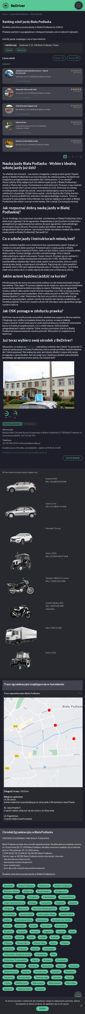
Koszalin (46, 925)
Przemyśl (61, 960)
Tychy (7, 983)
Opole (35, 948)
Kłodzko (20, 925)
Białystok (44, 885)
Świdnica (70, 971)
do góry (78, 995)
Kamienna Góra (24, 920)
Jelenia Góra (66, 914)
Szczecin (8, 977)
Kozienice (61, 925)
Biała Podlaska (26, 885)
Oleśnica (8, 948)
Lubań (19, 937)
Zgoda (42, 1009)
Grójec (64, 908)
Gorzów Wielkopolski (44, 908)
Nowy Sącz (22, 943)
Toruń (69, 977)
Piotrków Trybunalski (15, 960)
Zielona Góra (24, 989)
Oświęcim (41, 954)
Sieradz (74, 966)
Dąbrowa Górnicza (14, 902)
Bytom (7, 897)
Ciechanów (48, 897)
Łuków (54, 937)
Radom (21, 966)
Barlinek (8, 885)
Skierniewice (10, 971)
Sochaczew (40, 971)
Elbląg (32, 902)
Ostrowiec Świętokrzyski (17, 954)
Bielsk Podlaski (62, 885)
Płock (35, 960)
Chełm (20, 897)
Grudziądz (9, 914)
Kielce (7, 925)
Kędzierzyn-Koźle (61, 920)
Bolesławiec (43, 891)
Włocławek (55, 983)
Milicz (66, 937)
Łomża (7, 937)
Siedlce (61, 966)
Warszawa (38, 983)
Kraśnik (22, 931)
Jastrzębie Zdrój (46, 914)
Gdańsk (60, 902)
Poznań (47, 960)
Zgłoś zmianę (72, 458)
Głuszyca (23, 908)
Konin (33, 925)
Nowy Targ (39, 943)
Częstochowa (67, 897)
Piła (53, 954)
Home (4, 14)
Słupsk (26, 971)
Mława (8, 943)
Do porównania (23, 81)
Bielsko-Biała (11, 891)
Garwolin (46, 902)
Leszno (60, 931)
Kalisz (7, 920)
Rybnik (33, 966)
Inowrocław (26, 914)
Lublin (42, 937)
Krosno (35, 931)
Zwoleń (40, 989)
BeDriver (31, 346)
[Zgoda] (81, 1005)
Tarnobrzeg (41, 977)
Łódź (72, 931)
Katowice (42, 920)
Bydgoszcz (61, 891)
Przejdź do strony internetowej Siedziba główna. (24, 452)
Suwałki (56, 971)
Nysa (53, 943)
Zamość (8, 989)
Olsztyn (23, 948)
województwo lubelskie (19, 14)
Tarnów (57, 977)
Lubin (31, 937)
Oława (65, 943)
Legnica (48, 931)
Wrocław (71, 983)
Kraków (8, 931)
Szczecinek (24, 977)
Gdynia (73, 902)
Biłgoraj (28, 891)
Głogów (8, 908)
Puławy (8, 966)
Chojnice (33, 897)
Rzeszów (47, 966)
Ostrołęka (49, 948)
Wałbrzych (21, 983)
